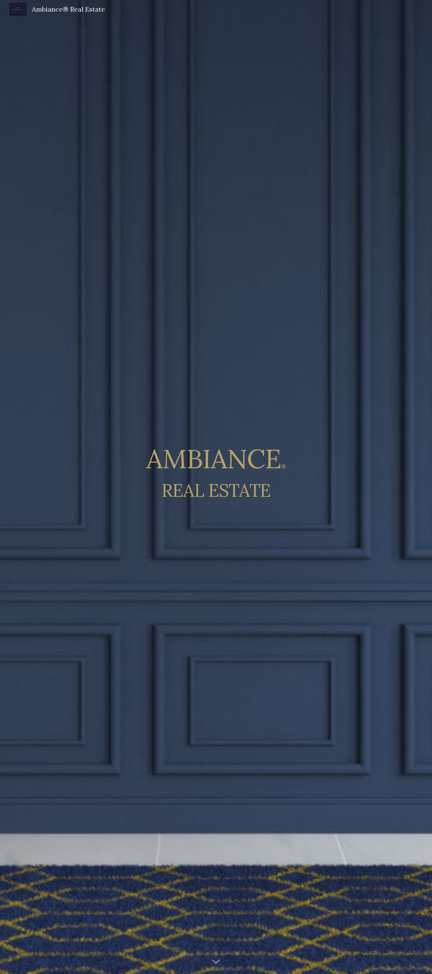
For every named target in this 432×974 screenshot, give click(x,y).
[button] (216, 962)
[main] (216, 487)
